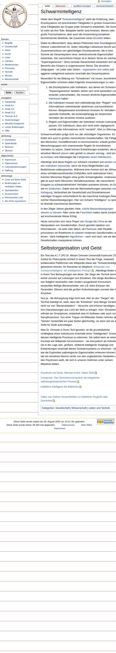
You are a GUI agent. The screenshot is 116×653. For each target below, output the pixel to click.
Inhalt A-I (9, 105)
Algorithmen (76, 236)
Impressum (10, 159)
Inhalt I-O (9, 109)
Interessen (55, 98)
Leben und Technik (99, 408)
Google (89, 221)
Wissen (8, 75)
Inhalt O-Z (10, 112)
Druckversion (11, 194)
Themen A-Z (11, 116)
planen (65, 153)
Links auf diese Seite (15, 179)
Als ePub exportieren (15, 201)
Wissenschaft (79, 408)
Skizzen (9, 150)
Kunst (8, 54)
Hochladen (10, 140)
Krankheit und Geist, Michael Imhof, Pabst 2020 (67, 372)
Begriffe (9, 43)
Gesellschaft (63, 408)
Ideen (8, 50)
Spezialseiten (11, 190)
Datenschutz (11, 163)
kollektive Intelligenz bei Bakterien (60, 386)
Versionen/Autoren (104, 6)
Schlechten (55, 188)
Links (7, 57)
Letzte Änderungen (14, 127)
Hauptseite (10, 102)
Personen (10, 68)
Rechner (9, 147)
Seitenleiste (11, 143)
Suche (4, 84)
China (100, 221)
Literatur (9, 61)
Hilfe (7, 130)
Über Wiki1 (86, 425)
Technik (9, 72)
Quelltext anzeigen (82, 6)
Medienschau (11, 64)
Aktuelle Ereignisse (14, 123)
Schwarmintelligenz (73, 19)
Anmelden (106, 1)
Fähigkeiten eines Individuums (94, 157)
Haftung (9, 170)
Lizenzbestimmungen (15, 167)
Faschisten (86, 212)
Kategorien (48, 408)
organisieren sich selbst (96, 69)
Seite (47, 6)
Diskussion (60, 6)
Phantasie (90, 229)
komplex (48, 157)
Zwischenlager (12, 120)
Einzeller (98, 38)
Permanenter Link (14, 197)
